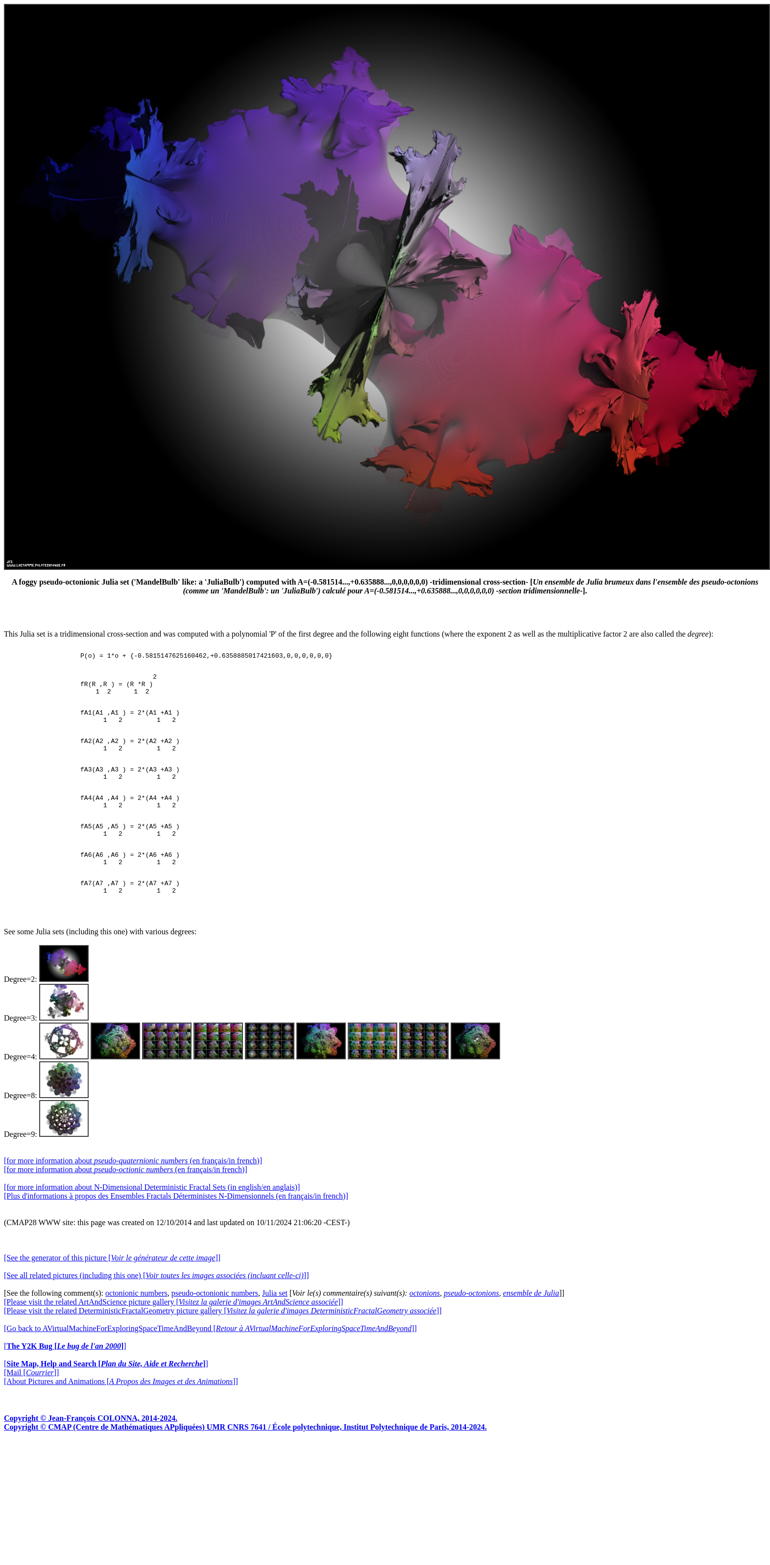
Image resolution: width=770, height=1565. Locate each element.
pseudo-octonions (471, 1333)
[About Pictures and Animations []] (121, 1421)
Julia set (275, 1333)
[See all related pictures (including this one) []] (156, 1315)
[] (65, 1386)
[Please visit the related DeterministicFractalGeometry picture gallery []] (223, 1350)
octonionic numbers (136, 1333)
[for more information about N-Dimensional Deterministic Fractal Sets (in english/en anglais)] (152, 1227)
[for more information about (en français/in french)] (133, 1200)
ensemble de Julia (531, 1333)
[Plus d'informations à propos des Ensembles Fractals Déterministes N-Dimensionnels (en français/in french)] (176, 1235)
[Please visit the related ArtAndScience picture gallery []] (173, 1341)
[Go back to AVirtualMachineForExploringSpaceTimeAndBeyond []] (210, 1368)
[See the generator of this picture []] (112, 1297)
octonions (424, 1333)
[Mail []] (31, 1412)
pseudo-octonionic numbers (214, 1333)
